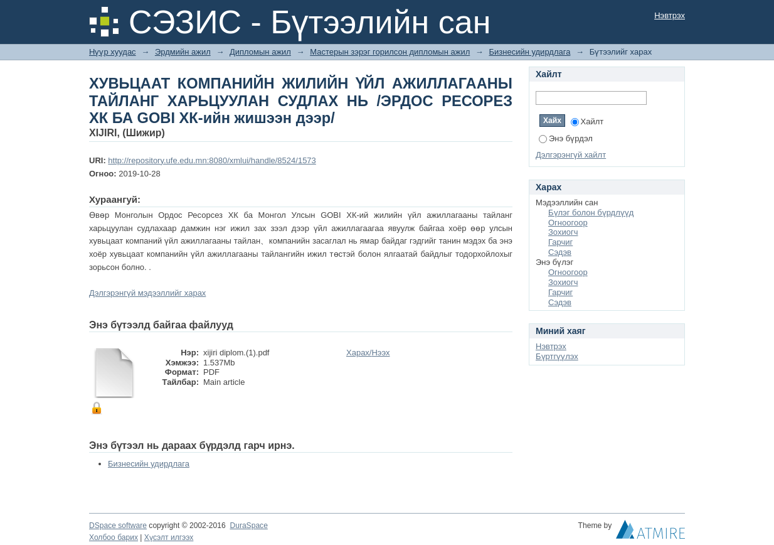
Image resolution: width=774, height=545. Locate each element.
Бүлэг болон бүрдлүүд (591, 212)
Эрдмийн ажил (183, 52)
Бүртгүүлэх (557, 356)
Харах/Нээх (368, 352)
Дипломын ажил (260, 52)
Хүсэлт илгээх (169, 537)
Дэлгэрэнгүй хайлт (571, 154)
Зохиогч (563, 232)
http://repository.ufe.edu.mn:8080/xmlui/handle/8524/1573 (211, 160)
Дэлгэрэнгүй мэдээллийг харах (147, 293)
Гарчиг (560, 242)
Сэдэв (559, 252)
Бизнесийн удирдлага (529, 52)
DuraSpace (248, 525)
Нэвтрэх (669, 15)
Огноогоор (568, 222)
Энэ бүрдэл (566, 138)
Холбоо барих (113, 537)
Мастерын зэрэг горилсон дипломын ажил (390, 52)
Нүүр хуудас (112, 52)
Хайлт (587, 121)
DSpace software (118, 525)
